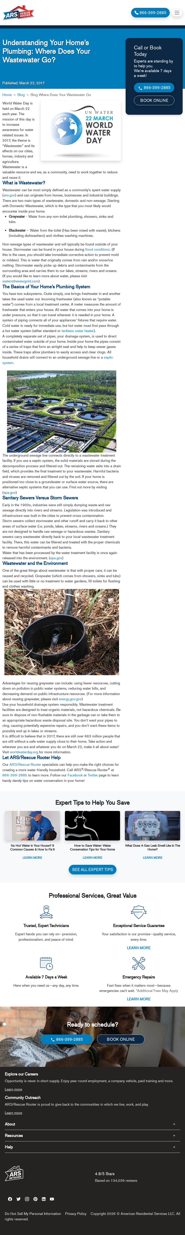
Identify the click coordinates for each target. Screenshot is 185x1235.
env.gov (9, 195)
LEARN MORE (139, 948)
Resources (14, 1135)
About (10, 1124)
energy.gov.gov (70, 699)
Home (7, 94)
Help (9, 1146)
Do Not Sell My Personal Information (33, 1213)
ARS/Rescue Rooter (25, 764)
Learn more (13, 1089)
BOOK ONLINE (154, 100)
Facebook (75, 775)
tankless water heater (78, 330)
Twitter (93, 775)
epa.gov (10, 492)
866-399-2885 (14, 775)
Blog (21, 94)
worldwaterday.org (24, 752)
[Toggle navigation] (177, 13)
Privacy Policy (75, 1213)
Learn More (32, 857)
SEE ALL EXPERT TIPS (92, 869)
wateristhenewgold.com (20, 281)
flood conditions (97, 249)
